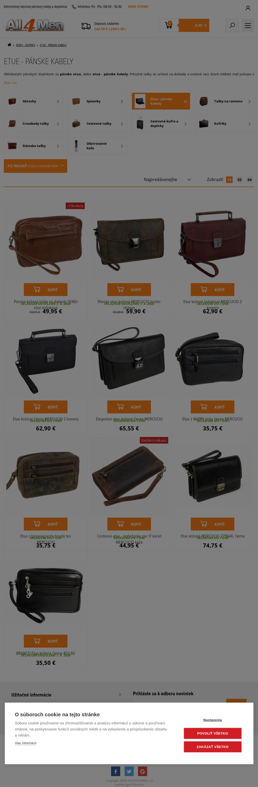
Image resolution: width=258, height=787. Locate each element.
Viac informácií (26, 743)
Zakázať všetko (213, 747)
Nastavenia (212, 720)
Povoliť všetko (212, 733)
